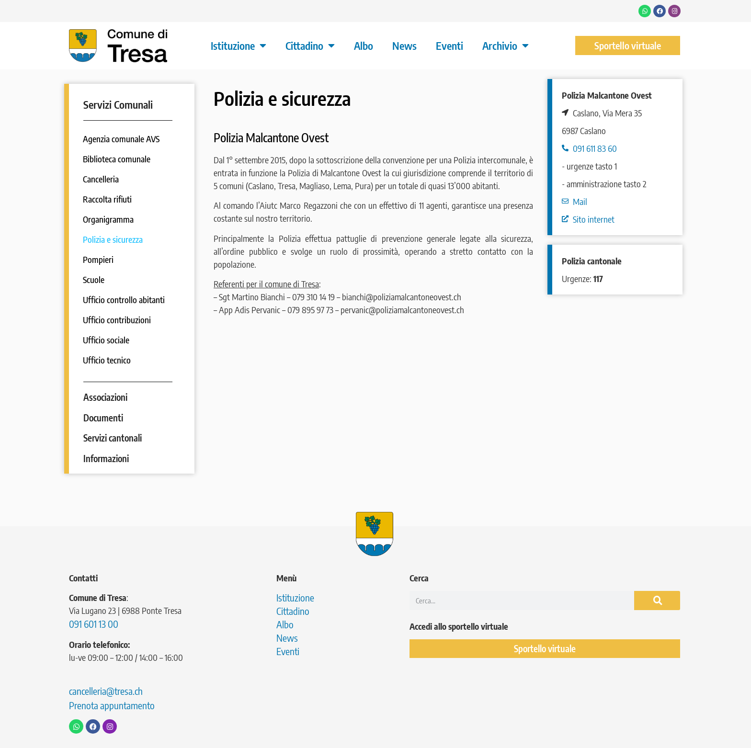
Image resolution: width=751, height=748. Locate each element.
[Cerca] (657, 600)
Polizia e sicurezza (113, 239)
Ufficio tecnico (107, 359)
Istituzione (238, 45)
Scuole (94, 279)
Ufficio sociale (106, 339)
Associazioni (105, 396)
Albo (363, 45)
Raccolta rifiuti (108, 198)
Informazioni (106, 458)
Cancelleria (101, 178)
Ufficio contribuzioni (117, 319)
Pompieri (98, 259)
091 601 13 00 (93, 623)
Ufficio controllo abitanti (124, 299)
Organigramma (108, 219)
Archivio (505, 45)
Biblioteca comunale (117, 158)
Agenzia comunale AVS (121, 138)
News (404, 45)
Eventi (449, 45)
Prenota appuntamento (112, 705)
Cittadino (310, 45)
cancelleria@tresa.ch (106, 690)
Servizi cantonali (112, 437)
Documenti (103, 417)
